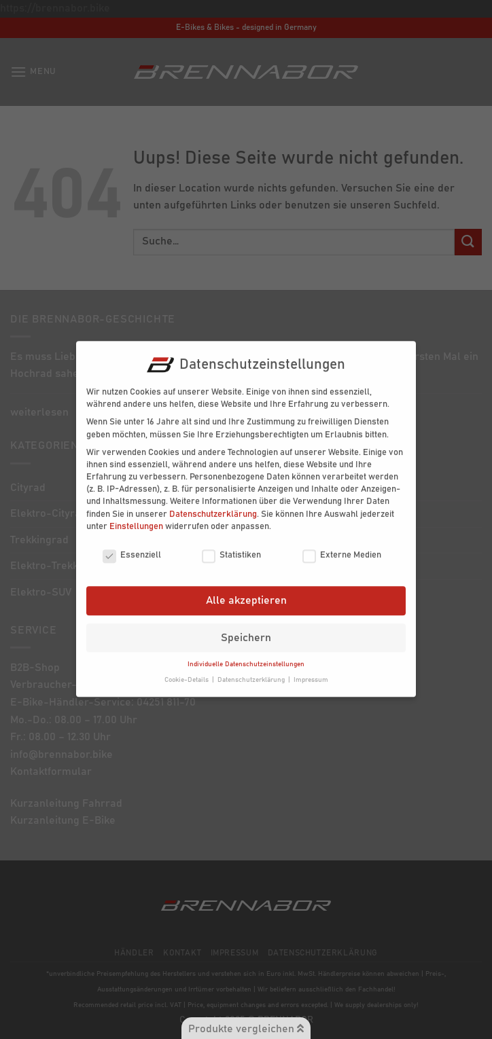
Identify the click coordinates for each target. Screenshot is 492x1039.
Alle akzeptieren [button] (246, 590)
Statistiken (231, 546)
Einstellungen (136, 517)
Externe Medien (341, 546)
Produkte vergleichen (246, 1028)
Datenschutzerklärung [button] (252, 670)
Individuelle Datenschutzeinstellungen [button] (246, 654)
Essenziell (132, 546)
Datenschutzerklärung (213, 504)
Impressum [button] (311, 670)
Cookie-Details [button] (187, 670)
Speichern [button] (246, 628)
